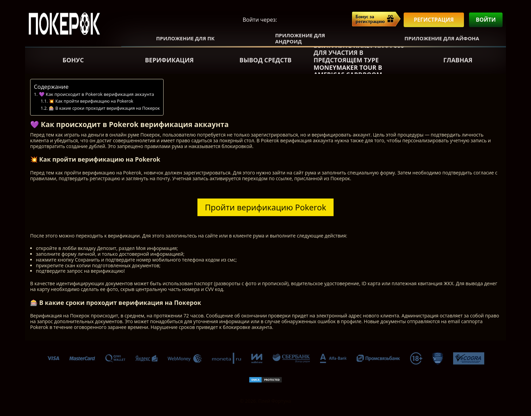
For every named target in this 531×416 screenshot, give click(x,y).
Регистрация (434, 19)
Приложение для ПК (185, 38)
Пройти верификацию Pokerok (265, 207)
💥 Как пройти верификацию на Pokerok (91, 101)
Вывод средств (265, 60)
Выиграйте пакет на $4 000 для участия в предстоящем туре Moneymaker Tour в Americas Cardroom (359, 60)
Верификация (169, 60)
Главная (457, 60)
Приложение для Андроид (300, 38)
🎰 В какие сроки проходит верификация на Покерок (104, 108)
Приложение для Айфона (441, 38)
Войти (486, 19)
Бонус (73, 60)
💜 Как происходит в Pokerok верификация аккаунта (96, 94)
